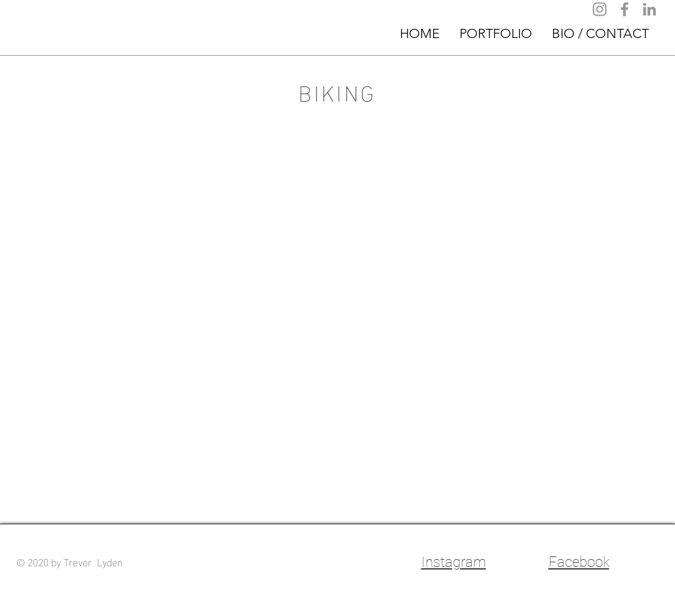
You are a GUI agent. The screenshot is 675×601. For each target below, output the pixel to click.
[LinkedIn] (649, 9)
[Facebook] (624, 9)
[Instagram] (599, 9)
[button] (496, 33)
